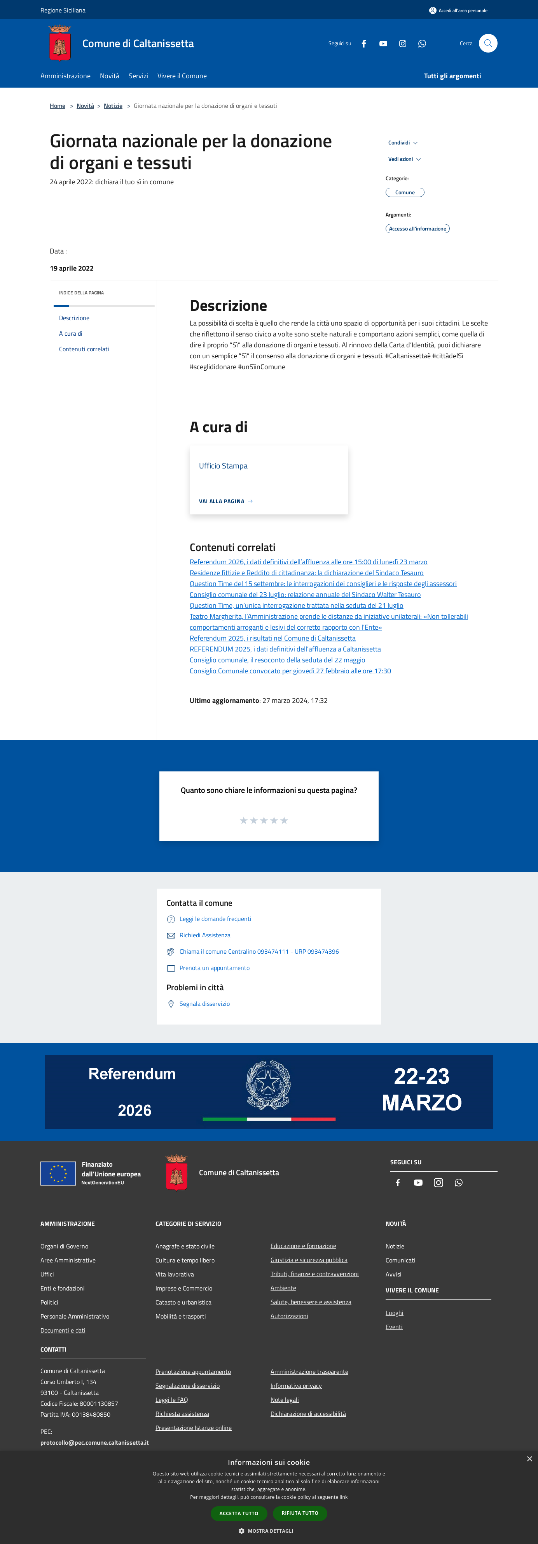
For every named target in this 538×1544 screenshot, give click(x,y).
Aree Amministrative (68, 1260)
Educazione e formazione (303, 1245)
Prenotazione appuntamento (193, 1371)
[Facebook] (361, 43)
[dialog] (269, 1497)
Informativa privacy (296, 1385)
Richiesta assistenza (182, 1413)
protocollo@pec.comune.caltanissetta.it (94, 1442)
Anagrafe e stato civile (185, 1246)
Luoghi (395, 1312)
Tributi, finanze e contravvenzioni (315, 1273)
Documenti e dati (63, 1330)
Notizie (113, 105)
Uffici (47, 1274)
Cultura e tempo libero (185, 1260)
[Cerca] (488, 43)
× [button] (529, 1459)
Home (57, 105)
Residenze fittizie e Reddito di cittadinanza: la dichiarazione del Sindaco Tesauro (307, 572)
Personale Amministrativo (74, 1316)
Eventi (394, 1326)
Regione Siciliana (63, 10)
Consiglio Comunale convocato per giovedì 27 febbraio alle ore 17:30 (290, 670)
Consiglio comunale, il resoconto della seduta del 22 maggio (277, 660)
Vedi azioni (405, 159)
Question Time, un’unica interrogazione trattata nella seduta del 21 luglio (297, 605)
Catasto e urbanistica (183, 1302)
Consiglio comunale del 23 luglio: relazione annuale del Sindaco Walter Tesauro (305, 594)
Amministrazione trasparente (309, 1371)
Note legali (285, 1399)
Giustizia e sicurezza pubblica (309, 1259)
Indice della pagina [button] (81, 292)
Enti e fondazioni (62, 1288)
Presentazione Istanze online (193, 1427)
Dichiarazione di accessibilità (308, 1413)
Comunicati (401, 1260)
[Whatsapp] (419, 43)
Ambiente (283, 1287)
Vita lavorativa (174, 1274)
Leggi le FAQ (171, 1399)
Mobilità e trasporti (180, 1316)
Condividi (404, 143)
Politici (49, 1302)
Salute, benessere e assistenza (311, 1301)
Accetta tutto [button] (239, 1513)
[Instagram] (399, 43)
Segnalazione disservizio (187, 1385)
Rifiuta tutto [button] (300, 1513)
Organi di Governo (64, 1246)
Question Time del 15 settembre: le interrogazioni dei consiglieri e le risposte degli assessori (323, 583)
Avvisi (394, 1274)
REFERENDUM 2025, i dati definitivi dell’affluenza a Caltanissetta (285, 649)
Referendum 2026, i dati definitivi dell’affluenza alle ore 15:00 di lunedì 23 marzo (309, 561)
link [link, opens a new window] (344, 1497)
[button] (269, 1531)
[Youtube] (380, 43)
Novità (85, 105)
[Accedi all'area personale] (458, 10)
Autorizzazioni (289, 1315)
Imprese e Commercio (183, 1288)
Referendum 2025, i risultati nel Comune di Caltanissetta (273, 638)
